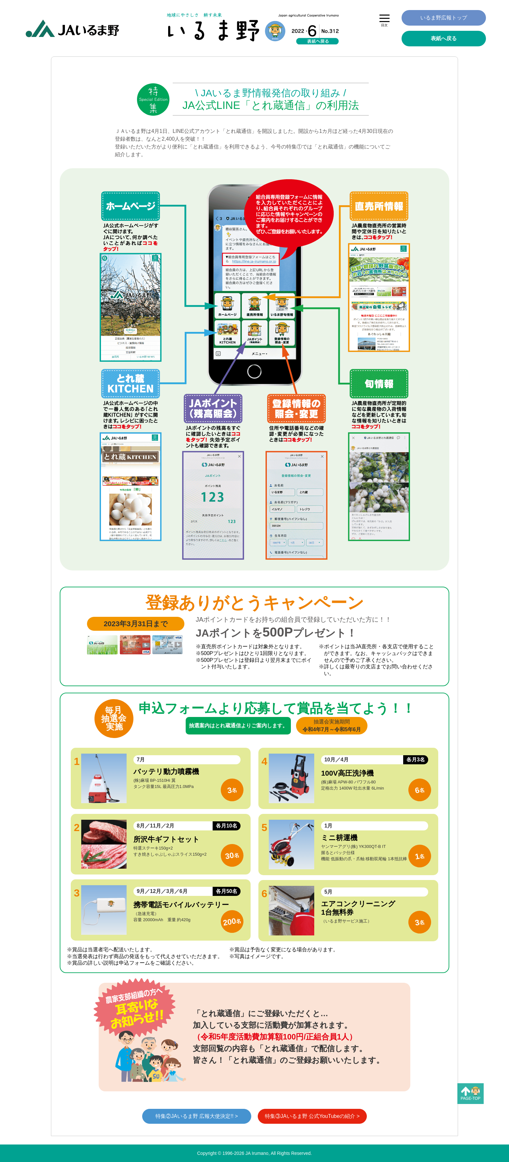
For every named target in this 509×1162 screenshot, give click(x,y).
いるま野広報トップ (443, 17)
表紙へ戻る (444, 38)
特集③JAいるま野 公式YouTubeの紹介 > (312, 1116)
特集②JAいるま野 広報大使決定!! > (196, 1116)
